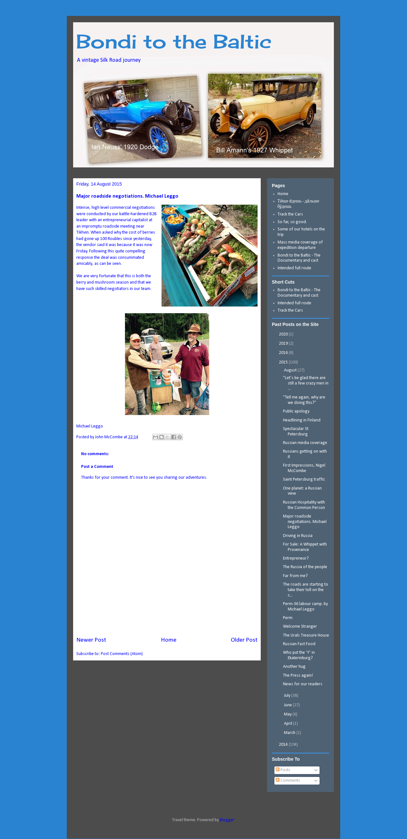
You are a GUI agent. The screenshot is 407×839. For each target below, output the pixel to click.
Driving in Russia (298, 535)
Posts (283, 770)
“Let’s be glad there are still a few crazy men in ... (305, 383)
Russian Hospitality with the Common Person (304, 505)
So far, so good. (292, 222)
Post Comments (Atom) (122, 654)
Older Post (244, 640)
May (288, 714)
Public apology (296, 411)
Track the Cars (291, 214)
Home (168, 640)
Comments (288, 780)
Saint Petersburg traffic (304, 479)
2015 (284, 362)
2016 (284, 352)
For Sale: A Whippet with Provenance (305, 547)
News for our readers (302, 684)
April (288, 723)
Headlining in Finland (302, 420)
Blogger (227, 820)
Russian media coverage (305, 443)
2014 (284, 744)
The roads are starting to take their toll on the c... (305, 590)
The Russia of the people (305, 567)
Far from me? (295, 576)
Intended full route (294, 268)
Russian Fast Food (299, 644)
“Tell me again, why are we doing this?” (304, 400)
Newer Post (91, 640)
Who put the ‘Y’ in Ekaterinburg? (299, 655)
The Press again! (298, 675)
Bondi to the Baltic (174, 41)
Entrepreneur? (296, 558)
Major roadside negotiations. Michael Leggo (305, 522)
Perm (288, 618)
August (291, 370)
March (290, 732)
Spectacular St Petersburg (295, 432)
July (287, 695)
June (288, 705)
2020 (284, 334)
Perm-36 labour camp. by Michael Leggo (305, 607)
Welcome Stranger (300, 626)
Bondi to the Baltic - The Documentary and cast (299, 258)
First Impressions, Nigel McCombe (304, 468)
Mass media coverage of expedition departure (300, 245)
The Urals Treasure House (306, 635)
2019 (284, 343)
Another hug (294, 666)
